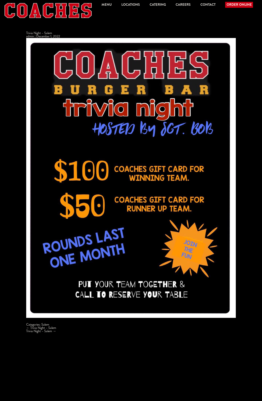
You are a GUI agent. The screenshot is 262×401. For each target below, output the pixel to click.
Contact (208, 4)
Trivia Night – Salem (39, 33)
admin (30, 36)
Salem (45, 324)
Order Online (239, 4)
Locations (130, 4)
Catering (158, 4)
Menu (107, 4)
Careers (183, 4)
